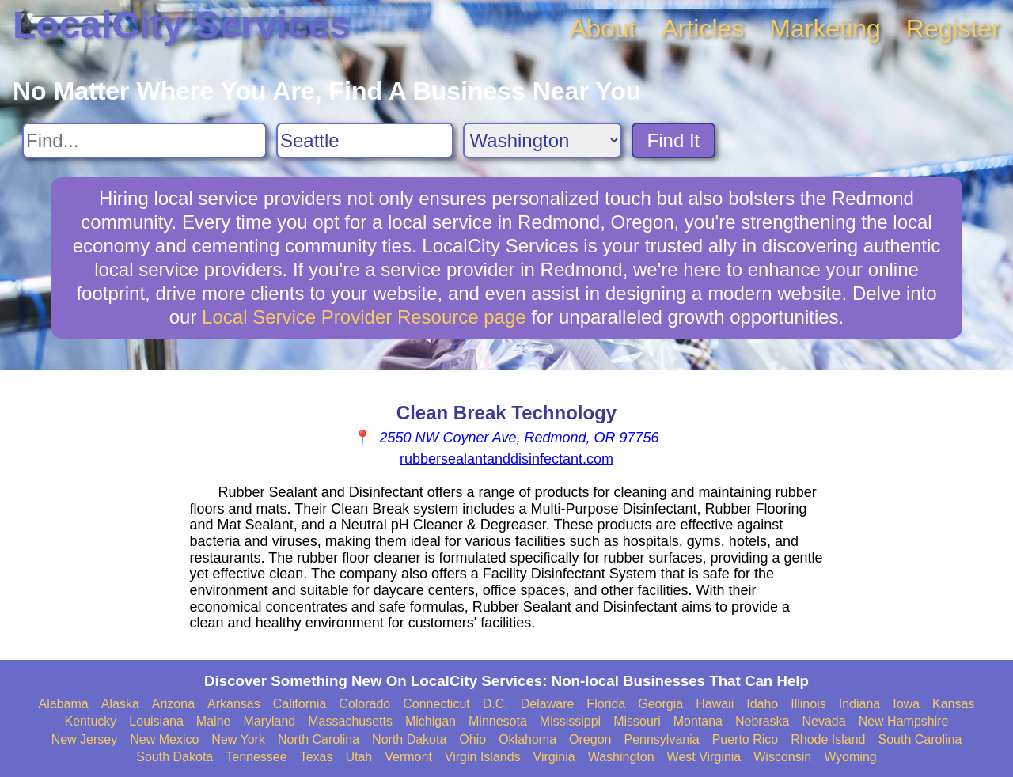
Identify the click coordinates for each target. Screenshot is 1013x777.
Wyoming (850, 757)
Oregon (590, 739)
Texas (316, 757)
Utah (358, 757)
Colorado (364, 704)
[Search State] (542, 140)
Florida (605, 704)
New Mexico (164, 739)
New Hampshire (904, 721)
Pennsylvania (661, 739)
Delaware (548, 704)
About (603, 28)
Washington (621, 757)
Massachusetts (350, 721)
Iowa (906, 704)
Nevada (823, 721)
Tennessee (256, 757)
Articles (702, 28)
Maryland (269, 721)
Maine (213, 721)
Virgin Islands (483, 757)
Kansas (953, 704)
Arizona (173, 704)
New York (238, 739)
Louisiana (156, 721)
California (300, 704)
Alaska (120, 704)
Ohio (472, 739)
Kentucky (91, 721)
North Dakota (409, 739)
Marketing (825, 28)
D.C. (495, 704)
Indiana (860, 704)
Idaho (762, 704)
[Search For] (144, 140)
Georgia (660, 704)
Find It (673, 140)
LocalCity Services (182, 25)
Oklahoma (527, 739)
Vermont (408, 757)
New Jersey (84, 739)
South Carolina (920, 739)
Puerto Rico (745, 739)
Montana (698, 721)
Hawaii (715, 704)
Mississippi (570, 721)
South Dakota (174, 757)
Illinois (808, 704)
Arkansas (233, 704)
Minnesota (498, 721)
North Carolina (318, 739)
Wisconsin (782, 757)
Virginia (554, 757)
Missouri (637, 721)
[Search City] (364, 140)
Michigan (430, 721)
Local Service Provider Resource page (364, 317)
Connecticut (436, 704)
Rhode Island (828, 739)
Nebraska (762, 721)
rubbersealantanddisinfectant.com (506, 459)
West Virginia (704, 757)
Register (953, 28)
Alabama (64, 704)
